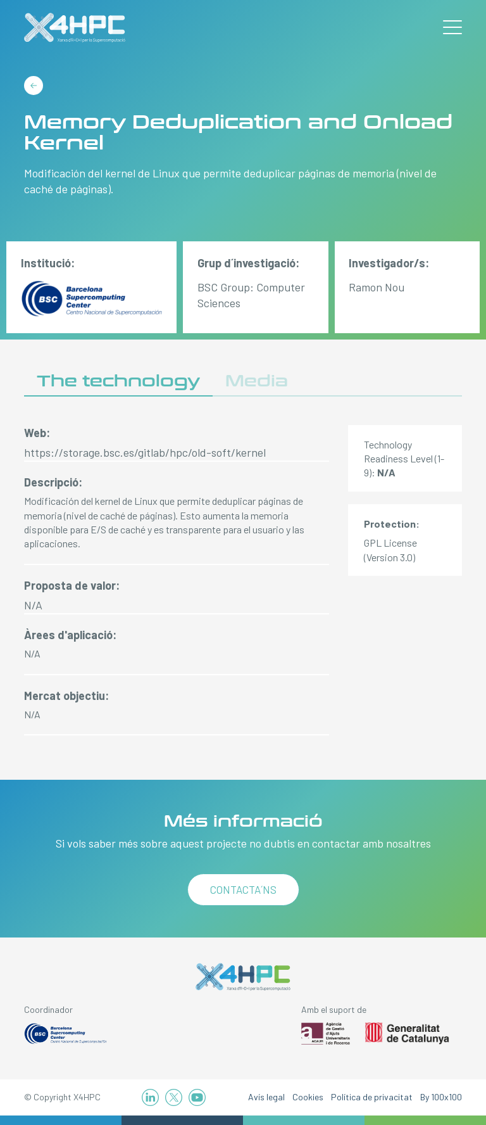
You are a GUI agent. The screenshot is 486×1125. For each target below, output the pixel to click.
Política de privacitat (372, 1096)
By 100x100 (441, 1096)
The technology (118, 381)
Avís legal (266, 1096)
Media (256, 381)
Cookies (307, 1096)
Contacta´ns (243, 889)
